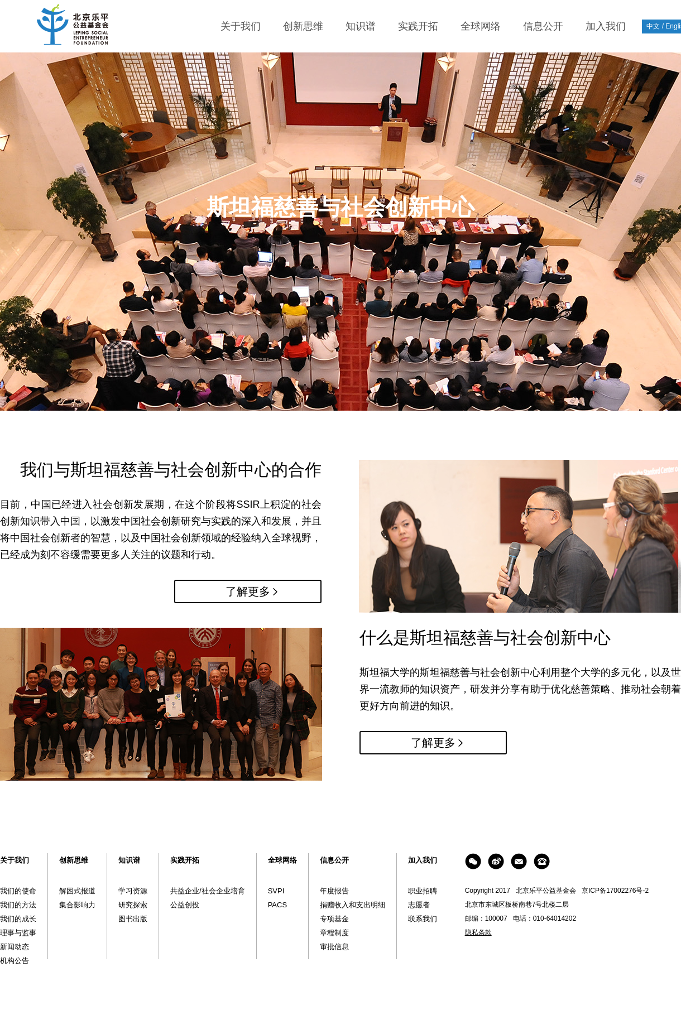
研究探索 (132, 905)
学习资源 (132, 891)
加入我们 (606, 26)
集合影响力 (77, 905)
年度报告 (334, 891)
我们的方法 (18, 905)
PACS (277, 905)
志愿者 (419, 905)
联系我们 (422, 919)
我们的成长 (18, 919)
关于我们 (240, 26)
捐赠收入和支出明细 (352, 905)
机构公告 (14, 960)
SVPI (276, 891)
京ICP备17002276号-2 (615, 890)
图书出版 (132, 919)
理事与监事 (18, 933)
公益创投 (184, 905)
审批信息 (334, 946)
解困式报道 (77, 891)
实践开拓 (418, 26)
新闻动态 (14, 946)
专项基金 (334, 919)
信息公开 (543, 26)
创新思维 (303, 26)
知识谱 (361, 26)
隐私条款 (478, 932)
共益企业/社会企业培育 (207, 891)
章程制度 (334, 933)
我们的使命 (18, 891)
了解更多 (248, 591)
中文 (653, 26)
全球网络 (481, 26)
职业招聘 (422, 891)
